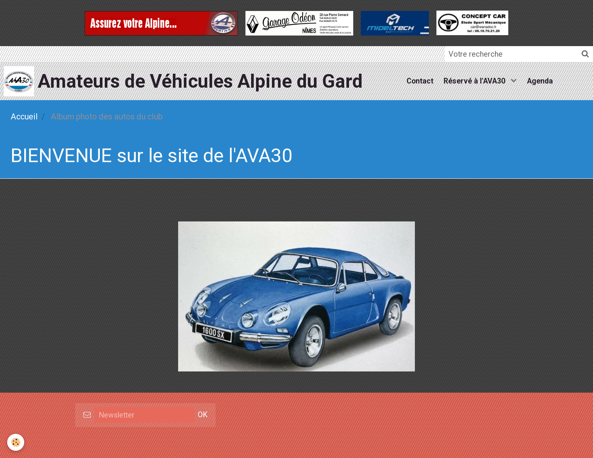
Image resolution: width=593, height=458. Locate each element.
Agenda (541, 80)
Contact (418, 80)
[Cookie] (16, 442)
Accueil (24, 116)
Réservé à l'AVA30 (475, 80)
